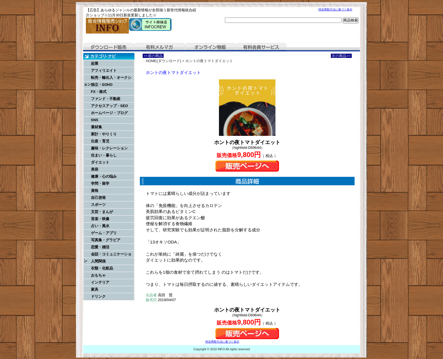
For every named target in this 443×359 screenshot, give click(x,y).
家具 (94, 289)
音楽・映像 (100, 219)
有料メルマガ (159, 47)
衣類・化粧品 (102, 268)
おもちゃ (98, 275)
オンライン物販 (210, 47)
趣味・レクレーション (109, 148)
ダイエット (100, 162)
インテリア (100, 282)
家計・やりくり (104, 134)
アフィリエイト (104, 70)
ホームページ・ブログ (109, 113)
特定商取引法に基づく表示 (335, 9)
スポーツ (98, 205)
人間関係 (98, 261)
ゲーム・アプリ (104, 233)
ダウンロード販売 (108, 47)
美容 (94, 169)
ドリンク (98, 296)
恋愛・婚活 (100, 247)
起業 (94, 63)
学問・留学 (100, 183)
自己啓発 (98, 197)
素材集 (96, 127)
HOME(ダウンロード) (163, 61)
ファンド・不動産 (105, 99)
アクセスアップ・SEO (109, 106)
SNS (94, 120)
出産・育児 (100, 141)
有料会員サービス (261, 47)
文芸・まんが (102, 212)
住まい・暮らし (104, 155)
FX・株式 (99, 92)
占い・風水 (100, 226)
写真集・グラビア (105, 240)
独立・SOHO (102, 84)
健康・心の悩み (104, 176)
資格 (94, 190)
